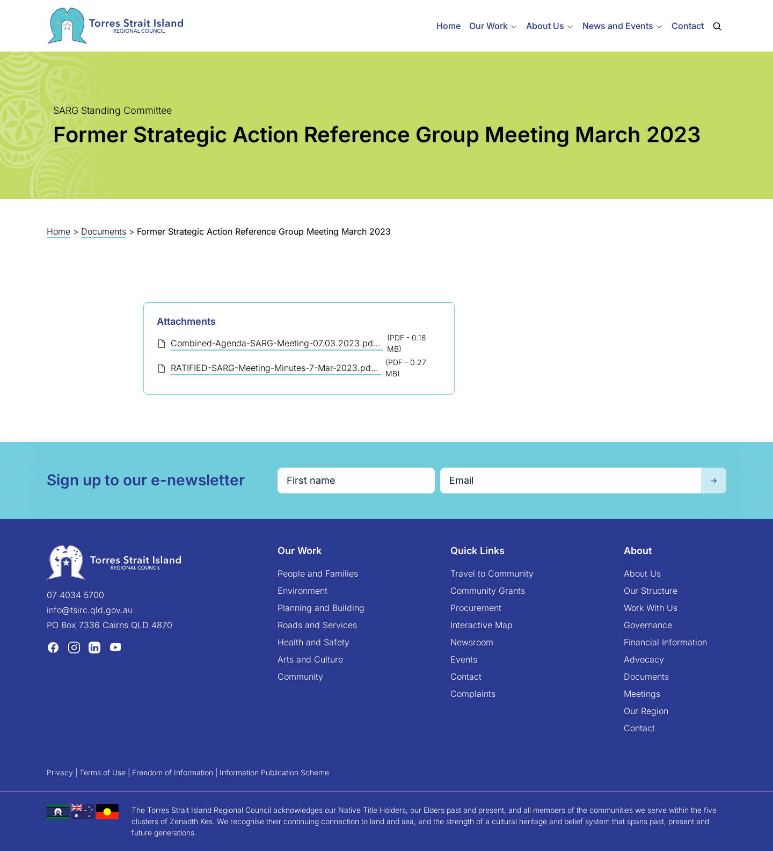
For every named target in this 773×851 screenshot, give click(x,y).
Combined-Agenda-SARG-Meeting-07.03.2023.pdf (275, 343)
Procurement (475, 607)
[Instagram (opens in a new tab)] (74, 647)
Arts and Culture (310, 659)
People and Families (318, 573)
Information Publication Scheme (274, 772)
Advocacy (644, 659)
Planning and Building (321, 607)
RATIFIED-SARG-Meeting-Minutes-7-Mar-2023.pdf (274, 367)
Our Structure (650, 590)
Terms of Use (102, 772)
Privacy (60, 772)
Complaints (472, 693)
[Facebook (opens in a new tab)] (53, 647)
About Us (642, 573)
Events (463, 659)
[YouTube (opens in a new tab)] (115, 647)
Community (300, 676)
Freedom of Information (172, 772)
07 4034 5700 (75, 595)
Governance (648, 625)
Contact (688, 25)
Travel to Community (492, 573)
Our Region (646, 710)
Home (448, 25)
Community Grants (487, 590)
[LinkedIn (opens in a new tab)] (94, 647)
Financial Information (665, 642)
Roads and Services (317, 625)
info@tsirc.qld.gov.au (90, 610)
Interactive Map (481, 625)
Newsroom (471, 642)
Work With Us (650, 607)
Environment (302, 590)
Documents (103, 231)
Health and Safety (313, 642)
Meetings (642, 693)
